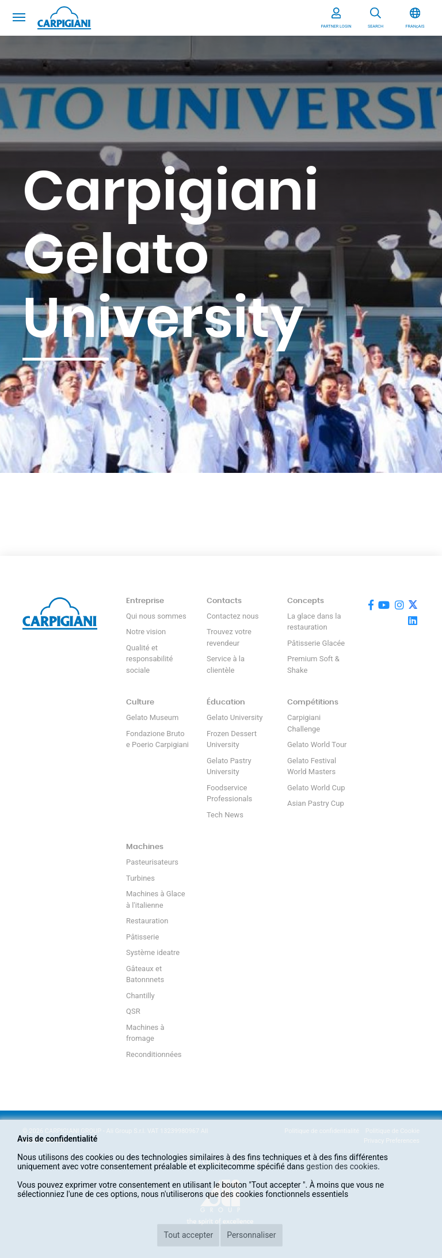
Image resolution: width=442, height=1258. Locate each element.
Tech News (225, 814)
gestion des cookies (342, 1166)
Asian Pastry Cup (315, 803)
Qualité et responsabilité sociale (149, 659)
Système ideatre (153, 952)
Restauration (147, 920)
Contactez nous (232, 616)
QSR (133, 1011)
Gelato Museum (152, 717)
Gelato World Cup (316, 787)
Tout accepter (188, 1235)
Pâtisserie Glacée (316, 643)
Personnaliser (251, 1235)
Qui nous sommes (156, 616)
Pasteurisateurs (152, 862)
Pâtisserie (142, 937)
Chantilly (140, 995)
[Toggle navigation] (19, 16)
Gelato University (234, 717)
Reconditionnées (153, 1054)
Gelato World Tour (316, 744)
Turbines (140, 878)
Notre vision (146, 631)
